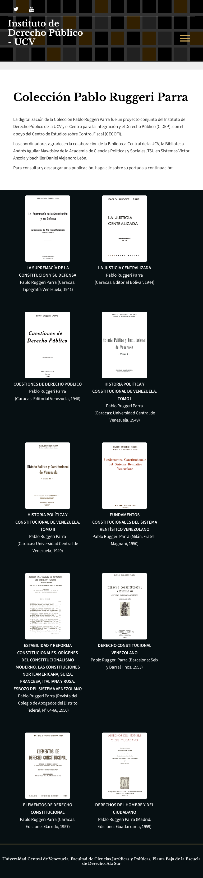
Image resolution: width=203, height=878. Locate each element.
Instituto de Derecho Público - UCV (45, 33)
